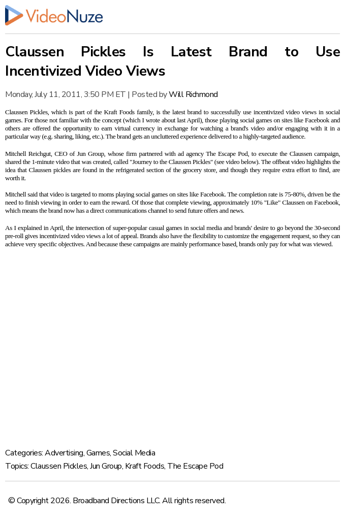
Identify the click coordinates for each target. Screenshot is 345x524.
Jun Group (106, 466)
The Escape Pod (195, 466)
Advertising (64, 452)
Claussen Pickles (58, 466)
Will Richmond (193, 94)
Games (98, 452)
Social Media (134, 452)
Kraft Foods (145, 466)
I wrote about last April (171, 120)
